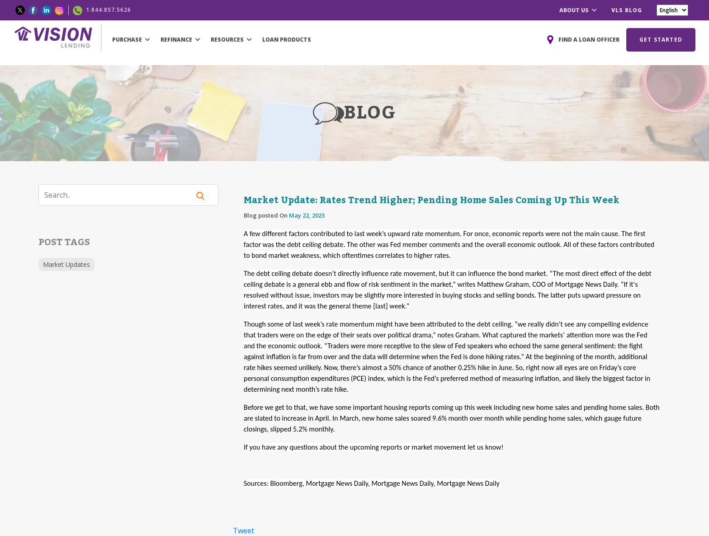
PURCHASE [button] (131, 39)
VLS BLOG (626, 10)
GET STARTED (660, 39)
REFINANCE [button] (180, 39)
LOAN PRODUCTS (286, 39)
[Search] (119, 195)
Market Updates (66, 264)
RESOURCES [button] (231, 39)
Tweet (243, 531)
